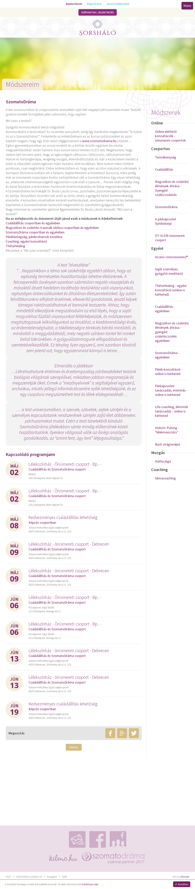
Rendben (183, 884)
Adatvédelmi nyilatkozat (29, 876)
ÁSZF (8, 876)
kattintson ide (90, 884)
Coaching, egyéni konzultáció (26, 241)
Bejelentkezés (74, 4)
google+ (122, 733)
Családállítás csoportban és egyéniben (33, 223)
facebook (110, 733)
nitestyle (184, 876)
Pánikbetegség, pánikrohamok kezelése (34, 237)
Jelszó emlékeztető (117, 4)
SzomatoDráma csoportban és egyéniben (35, 232)
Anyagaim (52, 876)
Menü (187, 5)
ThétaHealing (15, 246)
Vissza (74, 747)
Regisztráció (94, 4)
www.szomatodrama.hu (99, 141)
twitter (134, 733)
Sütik (64, 876)
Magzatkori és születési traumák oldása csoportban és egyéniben (52, 227)
